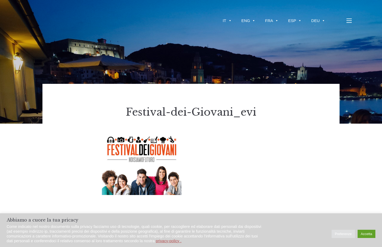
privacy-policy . (168, 241)
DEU (318, 20)
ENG (248, 20)
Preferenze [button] (343, 234)
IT (227, 20)
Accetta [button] (366, 234)
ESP (295, 20)
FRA (272, 20)
